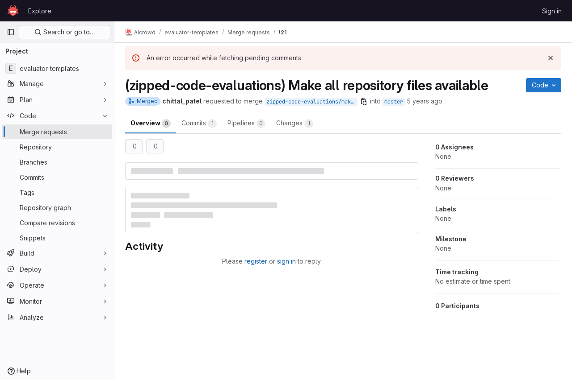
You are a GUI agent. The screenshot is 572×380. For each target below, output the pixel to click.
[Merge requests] (57, 131)
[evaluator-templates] (57, 68)
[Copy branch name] (363, 101)
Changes (294, 123)
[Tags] (57, 192)
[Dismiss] (550, 58)
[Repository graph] (57, 207)
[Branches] (57, 162)
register (255, 261)
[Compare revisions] (57, 222)
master (393, 101)
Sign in (552, 11)
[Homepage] (13, 11)
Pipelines (246, 123)
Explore (39, 11)
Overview (150, 123)
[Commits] (57, 177)
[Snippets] (57, 238)
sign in (286, 261)
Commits (199, 123)
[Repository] (57, 147)
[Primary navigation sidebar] (11, 32)
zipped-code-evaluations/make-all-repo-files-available (312, 101)
